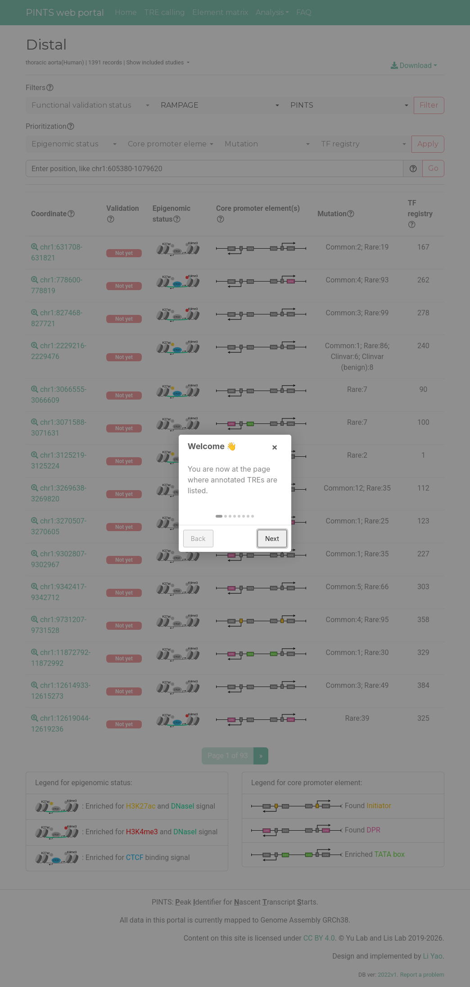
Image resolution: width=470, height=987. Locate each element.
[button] (219, 516)
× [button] (274, 447)
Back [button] (198, 539)
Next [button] (272, 539)
